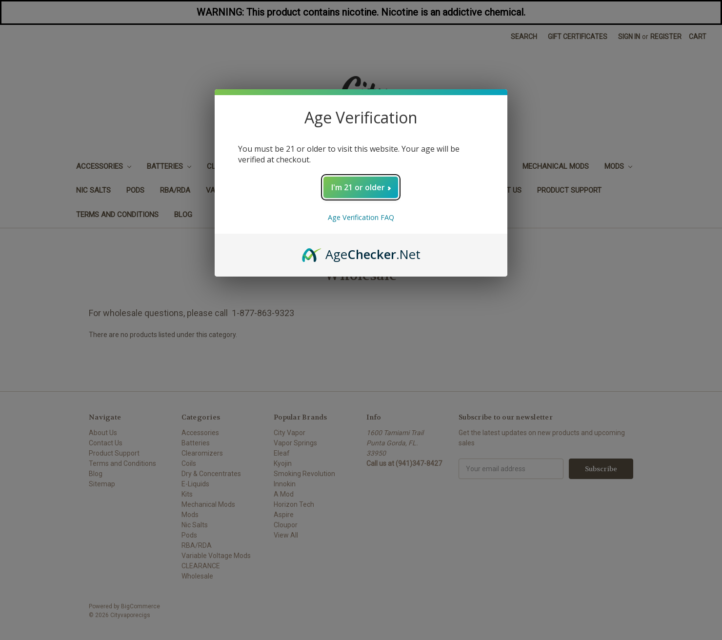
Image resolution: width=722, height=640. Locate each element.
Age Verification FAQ (361, 217)
